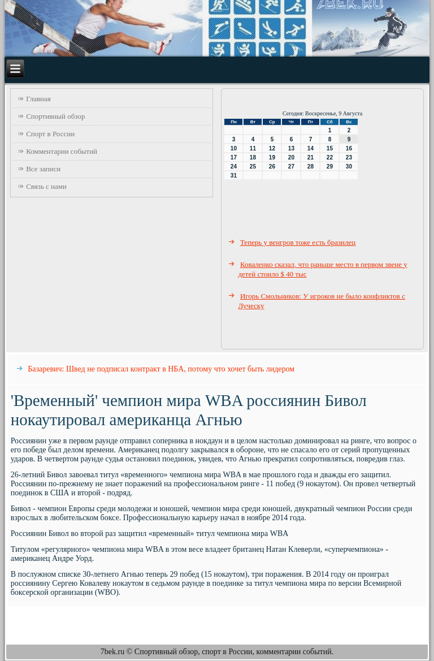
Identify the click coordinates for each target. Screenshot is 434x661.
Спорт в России (50, 133)
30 (349, 166)
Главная (38, 98)
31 (234, 175)
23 (349, 157)
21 (310, 157)
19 (272, 157)
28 (310, 166)
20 (291, 157)
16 (349, 148)
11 (253, 148)
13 (291, 148)
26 (272, 166)
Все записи (43, 169)
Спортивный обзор (55, 116)
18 (253, 157)
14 (310, 148)
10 (234, 148)
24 (234, 166)
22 (330, 157)
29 (330, 166)
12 (272, 148)
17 (234, 157)
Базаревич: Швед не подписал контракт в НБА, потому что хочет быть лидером (161, 369)
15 (330, 148)
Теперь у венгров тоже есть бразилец (297, 242)
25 (253, 166)
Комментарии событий (61, 151)
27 (291, 166)
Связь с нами (46, 186)
